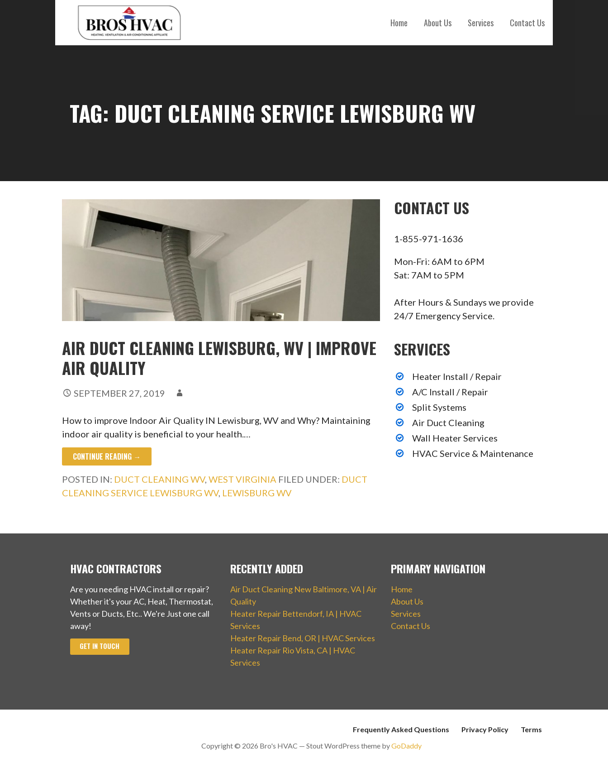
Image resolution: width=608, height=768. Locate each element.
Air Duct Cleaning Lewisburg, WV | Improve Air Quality (219, 357)
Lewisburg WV (257, 492)
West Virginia (242, 479)
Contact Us (527, 23)
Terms (531, 729)
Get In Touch (99, 646)
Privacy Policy (484, 729)
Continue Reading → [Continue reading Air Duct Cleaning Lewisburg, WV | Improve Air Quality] (107, 456)
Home (399, 23)
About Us (437, 23)
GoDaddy (406, 745)
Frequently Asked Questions (401, 729)
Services (481, 23)
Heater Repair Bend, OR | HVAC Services (302, 638)
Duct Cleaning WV (159, 479)
